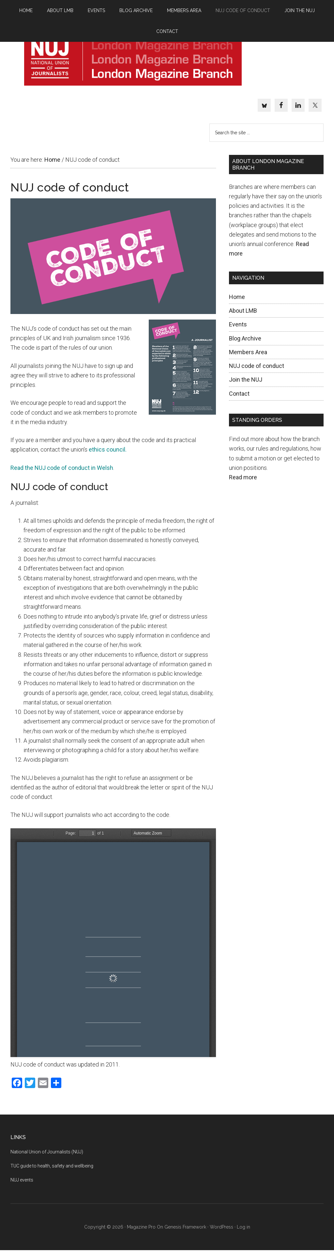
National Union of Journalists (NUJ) (46, 1158)
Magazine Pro (141, 1233)
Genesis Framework (185, 1233)
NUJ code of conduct (256, 372)
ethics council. (108, 456)
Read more (243, 484)
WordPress (221, 1233)
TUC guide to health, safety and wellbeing (51, 1172)
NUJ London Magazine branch (132, 63)
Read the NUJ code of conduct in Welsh (61, 474)
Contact (239, 400)
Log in (243, 1233)
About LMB (243, 317)
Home (237, 303)
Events (238, 331)
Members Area (248, 358)
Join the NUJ (245, 386)
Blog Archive (245, 344)
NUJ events (21, 1186)
